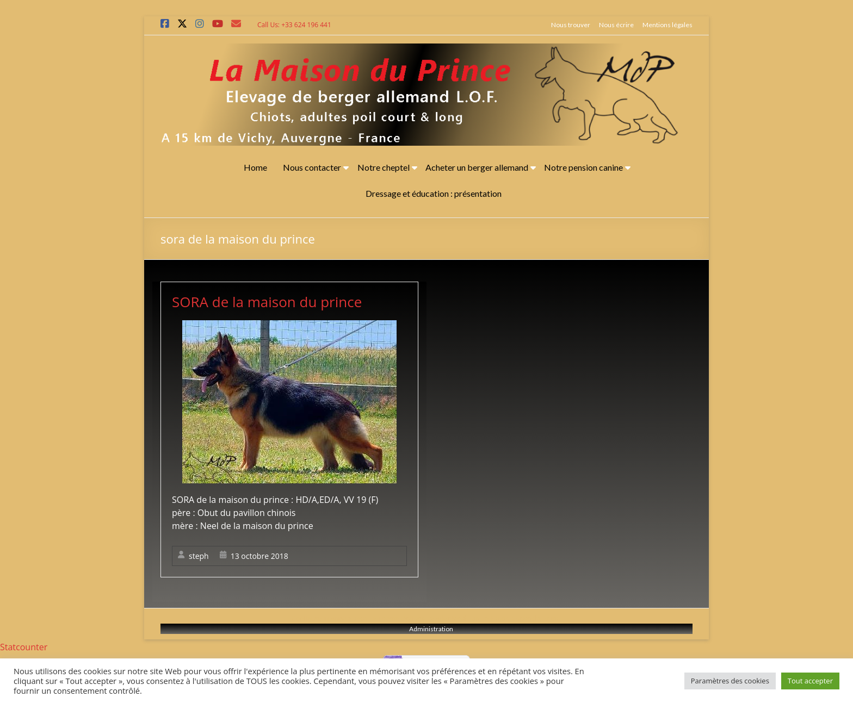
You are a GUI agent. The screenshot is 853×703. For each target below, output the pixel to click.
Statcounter (23, 647)
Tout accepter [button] (810, 681)
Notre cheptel (383, 167)
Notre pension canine (583, 167)
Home (255, 167)
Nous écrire (616, 25)
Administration (431, 629)
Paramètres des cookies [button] (730, 681)
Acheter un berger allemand (476, 167)
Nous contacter (312, 167)
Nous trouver (570, 25)
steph (199, 556)
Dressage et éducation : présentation (434, 193)
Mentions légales (667, 25)
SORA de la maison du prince (267, 302)
